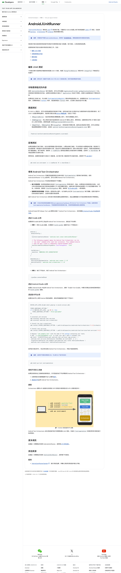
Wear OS (59, 570)
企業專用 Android (29, 570)
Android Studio (113, 2)
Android (27, 568)
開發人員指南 (92, 570)
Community (68, 2)
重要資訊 (20, 2)
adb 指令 (89, 156)
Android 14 (76, 570)
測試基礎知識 (67, 38)
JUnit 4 (87, 30)
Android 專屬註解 (61, 113)
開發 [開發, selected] (43, 2)
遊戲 (42, 568)
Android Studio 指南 (94, 568)
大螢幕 (58, 568)
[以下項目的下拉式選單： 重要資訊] (25, 2)
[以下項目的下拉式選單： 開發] (46, 2)
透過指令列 (35, 380)
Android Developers (33, 17)
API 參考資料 (65, 444)
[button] (10, 16)
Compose (50, 32)
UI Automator (41, 32)
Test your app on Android (12, 8)
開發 (41, 17)
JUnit (48, 30)
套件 (54, 377)
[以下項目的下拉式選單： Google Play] (60, 2)
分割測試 (34, 60)
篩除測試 (34, 57)
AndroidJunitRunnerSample (40, 463)
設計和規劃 (32, 2)
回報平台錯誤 (108, 568)
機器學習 (43, 570)
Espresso (33, 32)
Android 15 (76, 568)
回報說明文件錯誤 (109, 570)
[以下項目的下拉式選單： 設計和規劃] (37, 2)
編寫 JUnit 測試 (36, 51)
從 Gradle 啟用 (72, 188)
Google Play (54, 2)
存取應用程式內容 (37, 54)
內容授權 (46, 471)
